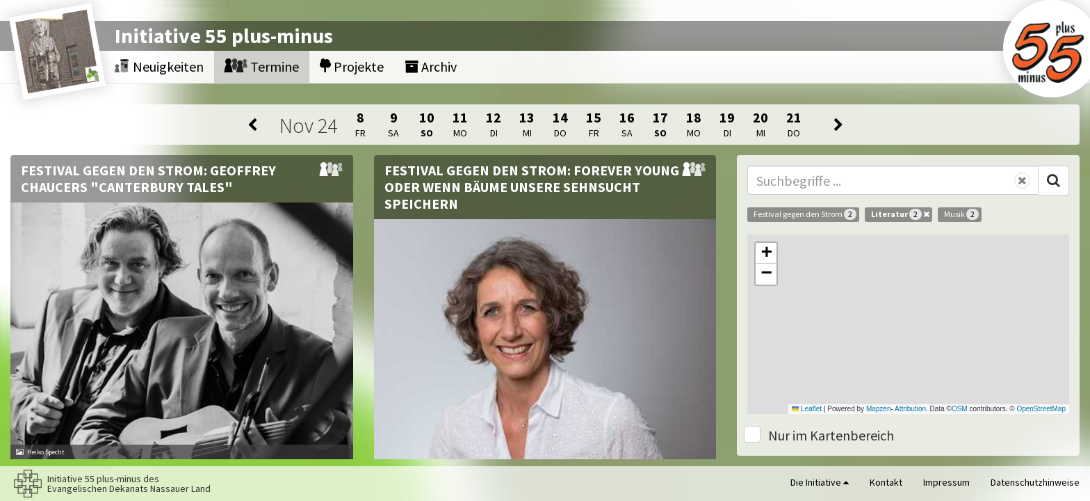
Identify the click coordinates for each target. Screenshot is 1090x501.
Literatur (900, 214)
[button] (766, 253)
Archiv (431, 66)
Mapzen (878, 409)
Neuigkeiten (159, 66)
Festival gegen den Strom (805, 214)
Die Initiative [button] (819, 482)
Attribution (910, 409)
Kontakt (886, 482)
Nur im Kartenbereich (831, 435)
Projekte (352, 66)
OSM (960, 409)
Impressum (946, 482)
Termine (262, 66)
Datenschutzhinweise (1035, 482)
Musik (961, 214)
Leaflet (807, 409)
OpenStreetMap (1041, 409)
